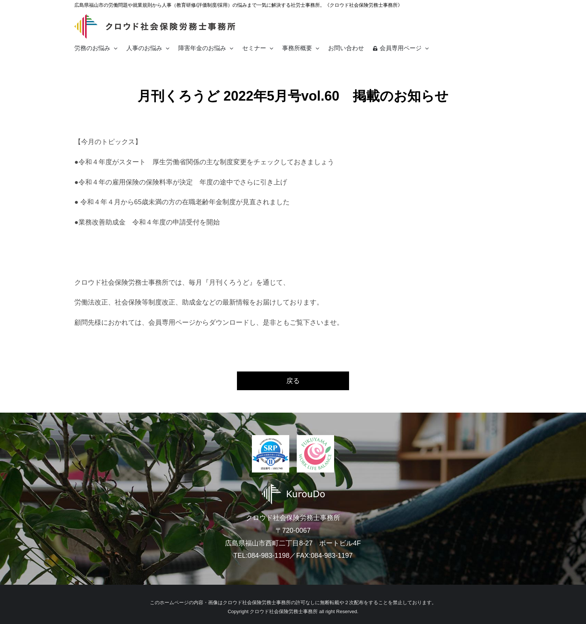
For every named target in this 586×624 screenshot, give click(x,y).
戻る (293, 381)
